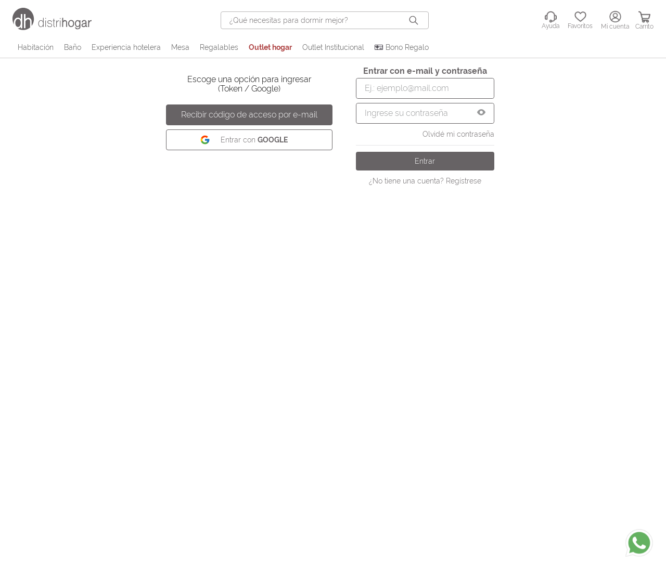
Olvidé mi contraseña (458, 134)
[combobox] (325, 20)
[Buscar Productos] (415, 20)
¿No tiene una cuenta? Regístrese (425, 181)
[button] (481, 113)
